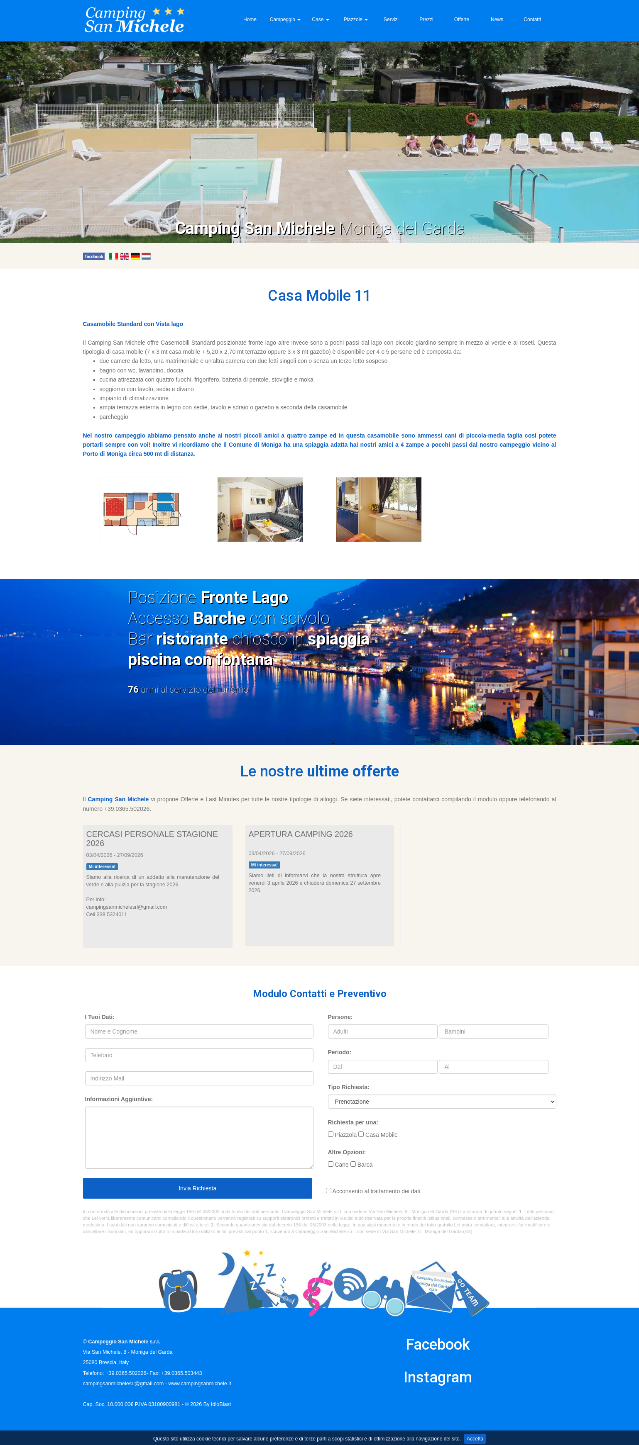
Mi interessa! (102, 866)
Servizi (391, 19)
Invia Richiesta (197, 1188)
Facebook (438, 1344)
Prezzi (426, 19)
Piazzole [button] (356, 19)
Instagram (438, 1377)
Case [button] (320, 19)
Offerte (461, 19)
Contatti (532, 19)
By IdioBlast (217, 1404)
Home (250, 19)
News (497, 19)
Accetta (475, 1439)
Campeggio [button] (285, 19)
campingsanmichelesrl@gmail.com (123, 1384)
